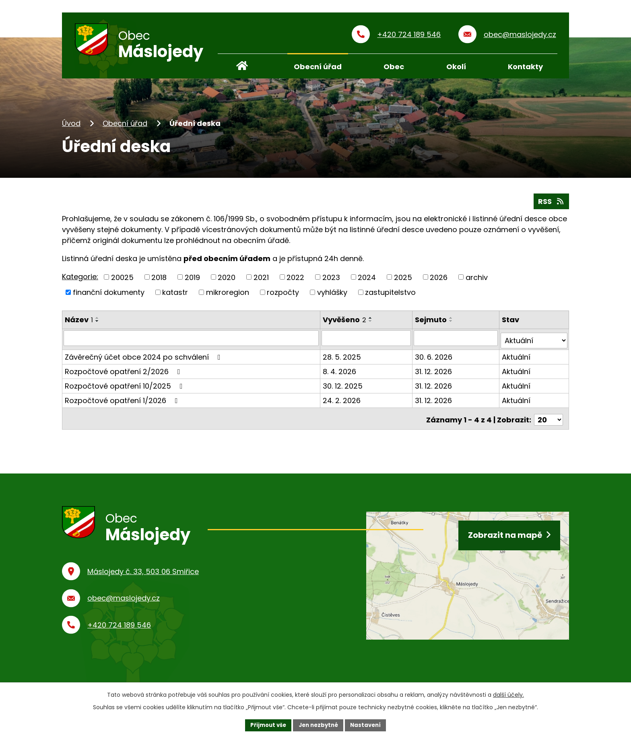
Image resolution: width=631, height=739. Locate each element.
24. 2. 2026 (342, 400)
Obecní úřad (125, 126)
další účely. (508, 694)
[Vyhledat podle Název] (192, 340)
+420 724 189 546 (119, 628)
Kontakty (525, 67)
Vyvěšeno (345, 323)
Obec (394, 67)
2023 (331, 280)
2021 (261, 280)
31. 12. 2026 (434, 371)
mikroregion (227, 295)
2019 (192, 280)
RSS (549, 203)
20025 (122, 280)
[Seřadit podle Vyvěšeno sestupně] (371, 324)
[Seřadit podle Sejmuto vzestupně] (451, 321)
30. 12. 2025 (343, 386)
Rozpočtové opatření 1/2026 (123, 400)
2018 (159, 280)
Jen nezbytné (318, 724)
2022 (295, 280)
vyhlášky (332, 295)
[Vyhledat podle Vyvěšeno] (367, 340)
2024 (367, 280)
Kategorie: (80, 279)
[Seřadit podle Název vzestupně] (97, 321)
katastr (175, 295)
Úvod (71, 126)
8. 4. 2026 (340, 371)
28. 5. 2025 (343, 357)
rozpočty (283, 295)
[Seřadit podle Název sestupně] (97, 324)
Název (79, 323)
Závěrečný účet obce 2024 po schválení (144, 357)
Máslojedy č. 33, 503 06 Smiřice (143, 575)
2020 (226, 280)
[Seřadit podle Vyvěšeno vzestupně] (371, 321)
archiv (477, 280)
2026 (438, 280)
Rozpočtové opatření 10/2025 (125, 386)
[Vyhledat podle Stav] (534, 340)
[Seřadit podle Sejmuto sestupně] (451, 324)
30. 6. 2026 (434, 357)
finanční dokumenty (108, 295)
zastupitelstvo (390, 295)
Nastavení (369, 724)
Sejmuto (431, 323)
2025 (403, 280)
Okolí (456, 67)
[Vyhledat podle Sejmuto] (456, 340)
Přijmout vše (265, 724)
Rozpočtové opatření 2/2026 (124, 371)
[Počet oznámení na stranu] (548, 417)
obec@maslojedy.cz (123, 602)
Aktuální (516, 357)
